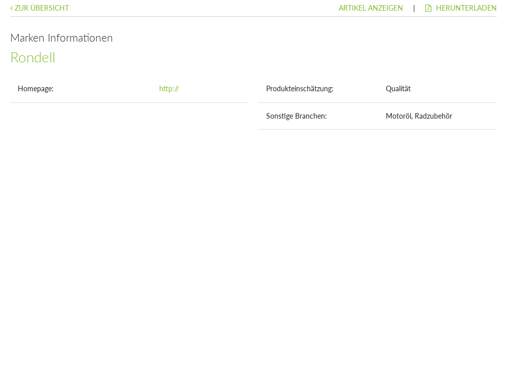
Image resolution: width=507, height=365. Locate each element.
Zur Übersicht (39, 8)
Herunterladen (461, 8)
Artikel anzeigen (371, 8)
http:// (169, 88)
